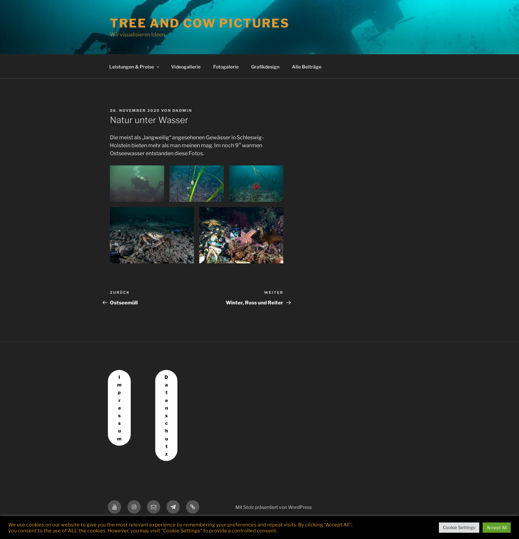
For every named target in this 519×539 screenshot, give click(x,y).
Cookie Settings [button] (459, 527)
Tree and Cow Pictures (199, 23)
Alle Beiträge (306, 66)
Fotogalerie (226, 66)
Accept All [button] (497, 527)
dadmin (182, 110)
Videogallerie (186, 66)
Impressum (119, 407)
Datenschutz (166, 415)
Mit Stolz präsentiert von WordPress (273, 507)
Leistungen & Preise (134, 66)
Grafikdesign (265, 66)
